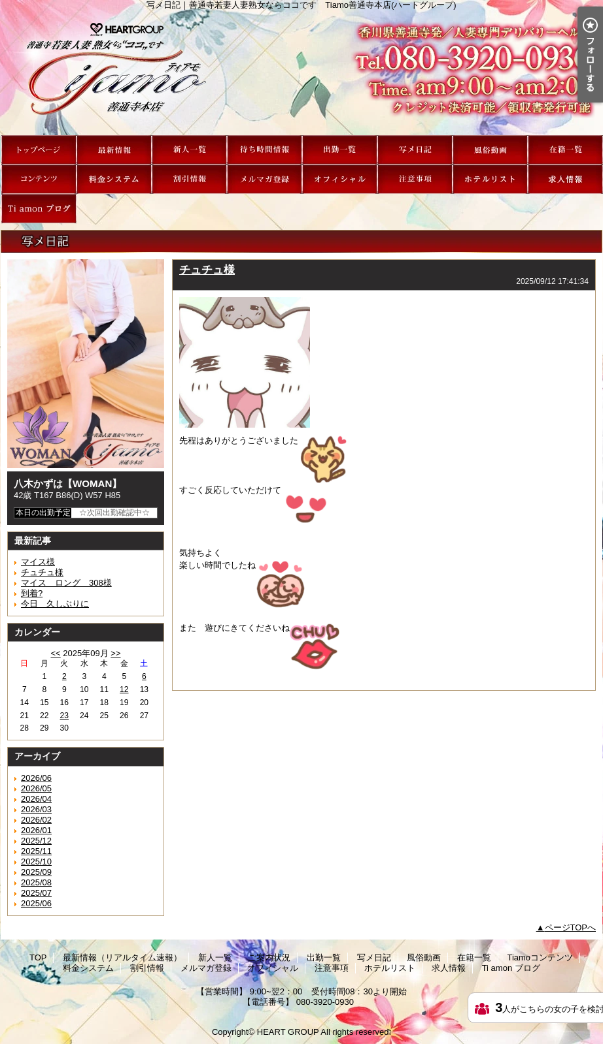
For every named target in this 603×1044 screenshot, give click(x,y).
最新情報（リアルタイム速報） (114, 150)
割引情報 (189, 179)
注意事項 (415, 179)
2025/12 (36, 841)
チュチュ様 (42, 572)
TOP (39, 150)
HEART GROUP (288, 1032)
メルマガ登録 (264, 179)
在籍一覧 (565, 150)
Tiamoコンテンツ (39, 179)
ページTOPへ (570, 927)
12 (124, 689)
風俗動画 (490, 150)
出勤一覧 (339, 150)
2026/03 (36, 809)
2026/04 (36, 799)
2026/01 (36, 830)
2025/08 (36, 882)
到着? (32, 593)
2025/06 (36, 903)
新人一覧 (189, 150)
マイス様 (38, 562)
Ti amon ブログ (39, 208)
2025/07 (36, 893)
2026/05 (36, 788)
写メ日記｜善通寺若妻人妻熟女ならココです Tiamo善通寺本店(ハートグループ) (301, 72)
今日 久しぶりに (55, 604)
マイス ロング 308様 (66, 583)
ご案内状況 (264, 150)
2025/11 (36, 851)
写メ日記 (415, 150)
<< (55, 653)
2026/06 (36, 778)
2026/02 (36, 820)
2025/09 (36, 872)
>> (115, 653)
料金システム (114, 179)
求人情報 (565, 179)
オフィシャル (339, 179)
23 (64, 715)
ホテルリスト (490, 179)
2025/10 (36, 861)
